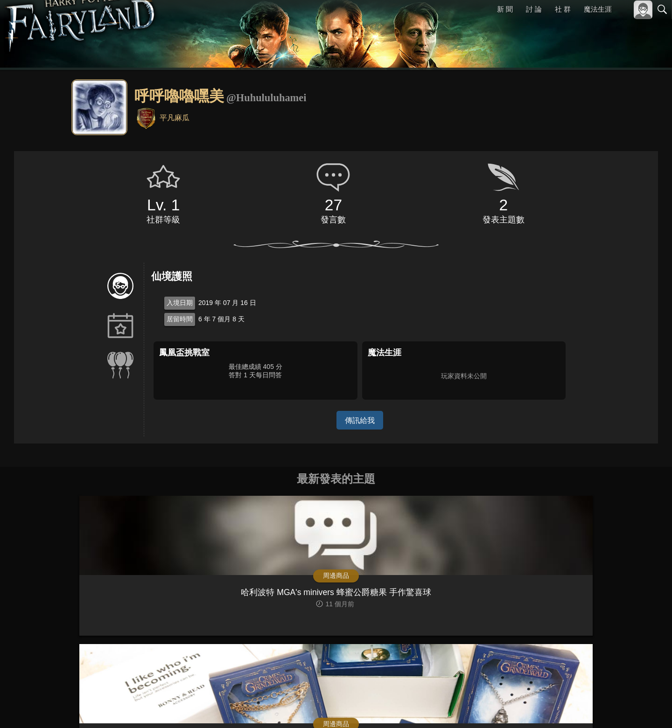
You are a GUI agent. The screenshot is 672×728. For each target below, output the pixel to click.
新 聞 (505, 9)
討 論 (534, 9)
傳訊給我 (360, 420)
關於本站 (550, 708)
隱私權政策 (614, 708)
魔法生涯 (598, 9)
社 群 (563, 9)
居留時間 (180, 319)
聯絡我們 (647, 708)
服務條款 (580, 708)
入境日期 (180, 302)
